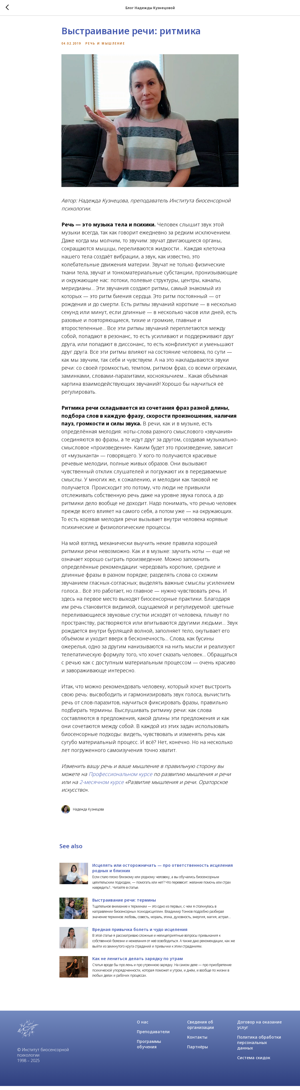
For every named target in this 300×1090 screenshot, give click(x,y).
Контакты (197, 1041)
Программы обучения (149, 1048)
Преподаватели (153, 1035)
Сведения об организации (200, 1028)
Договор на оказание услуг (259, 1028)
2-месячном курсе (101, 783)
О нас (142, 1026)
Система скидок (253, 1061)
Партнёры (197, 1050)
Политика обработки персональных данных (259, 1046)
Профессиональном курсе (120, 775)
